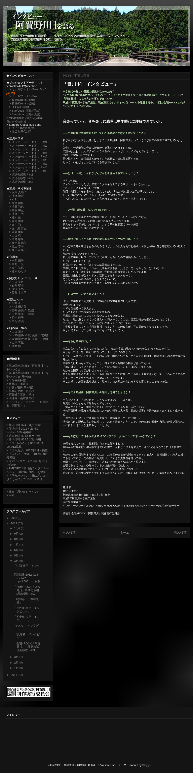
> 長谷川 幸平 (18, 292)
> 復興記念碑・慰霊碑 (20, 391)
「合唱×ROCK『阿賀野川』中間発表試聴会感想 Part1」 (26, 647)
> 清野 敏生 (16, 239)
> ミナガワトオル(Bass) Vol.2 (28, 89)
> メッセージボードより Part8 (28, 167)
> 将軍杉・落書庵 (17, 383)
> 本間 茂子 (16, 260)
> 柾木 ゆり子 (18, 271)
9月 (16, 533)
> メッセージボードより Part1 (28, 142)
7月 (16, 544)
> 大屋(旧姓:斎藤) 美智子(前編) (28, 335)
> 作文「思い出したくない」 (24, 491)
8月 (16, 539)
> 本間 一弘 (16, 264)
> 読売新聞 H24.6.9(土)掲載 (23, 435)
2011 (14, 674)
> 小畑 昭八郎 (18, 306)
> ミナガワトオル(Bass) (24, 96)
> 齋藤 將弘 (16, 210)
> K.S (12, 199)
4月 (16, 561)
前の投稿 (180, 532)
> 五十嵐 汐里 (18, 228)
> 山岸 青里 (16, 342)
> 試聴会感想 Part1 (21, 174)
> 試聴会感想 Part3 (21, 181)
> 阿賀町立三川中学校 (20, 394)
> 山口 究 (15, 235)
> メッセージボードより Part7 (28, 163)
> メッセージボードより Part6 (28, 160)
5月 (16, 555)
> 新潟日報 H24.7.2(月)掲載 (23, 439)
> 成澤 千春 (16, 289)
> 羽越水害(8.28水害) (19, 387)
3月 (16, 657)
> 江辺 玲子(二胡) (20, 131)
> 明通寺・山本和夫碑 (20, 398)
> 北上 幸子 (16, 246)
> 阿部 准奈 (16, 221)
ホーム (124, 532)
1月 (16, 668)
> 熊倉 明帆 (16, 203)
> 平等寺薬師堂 (16, 380)
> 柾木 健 (15, 217)
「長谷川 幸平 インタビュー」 (26, 609)
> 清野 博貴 (16, 195)
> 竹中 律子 (16, 317)
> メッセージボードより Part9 (28, 171)
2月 (16, 662)
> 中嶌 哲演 (16, 321)
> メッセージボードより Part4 (28, 152)
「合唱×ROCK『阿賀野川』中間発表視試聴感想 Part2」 (26, 590)
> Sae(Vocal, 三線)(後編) (24, 114)
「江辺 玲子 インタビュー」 (26, 567)
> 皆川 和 (15, 224)
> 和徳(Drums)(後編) (22, 103)
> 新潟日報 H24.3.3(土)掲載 (23, 425)
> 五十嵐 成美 (18, 242)
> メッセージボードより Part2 (28, 145)
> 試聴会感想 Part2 (21, 178)
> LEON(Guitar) (19, 107)
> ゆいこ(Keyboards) (22, 128)
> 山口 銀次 (16, 331)
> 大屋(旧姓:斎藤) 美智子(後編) (28, 338)
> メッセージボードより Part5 (28, 156)
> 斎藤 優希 (16, 232)
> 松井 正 (15, 303)
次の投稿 (69, 532)
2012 (14, 523)
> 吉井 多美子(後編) (21, 314)
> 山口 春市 (16, 281)
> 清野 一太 (16, 213)
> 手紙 (10, 495)
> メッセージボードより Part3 (28, 149)
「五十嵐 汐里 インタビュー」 (26, 618)
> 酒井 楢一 (16, 346)
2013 (14, 518)
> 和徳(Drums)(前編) (22, 99)
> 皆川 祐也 (16, 267)
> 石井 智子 (16, 285)
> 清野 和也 (16, 206)
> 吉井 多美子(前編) (21, 310)
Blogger (146, 765)
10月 (17, 528)
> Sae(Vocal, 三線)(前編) (24, 110)
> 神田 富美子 (18, 250)
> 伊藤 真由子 (18, 192)
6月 (16, 550)
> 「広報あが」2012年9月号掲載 (27, 450)
